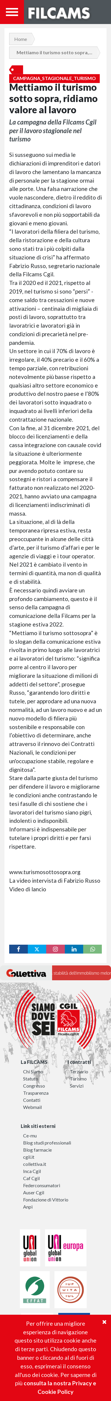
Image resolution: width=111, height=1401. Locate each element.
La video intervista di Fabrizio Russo (55, 880)
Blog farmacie (37, 1150)
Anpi (28, 1206)
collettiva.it (34, 1164)
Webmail (32, 1107)
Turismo (78, 1078)
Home (20, 39)
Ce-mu (30, 1135)
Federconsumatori (41, 1185)
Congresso (34, 1085)
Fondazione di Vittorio (45, 1199)
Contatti (31, 1100)
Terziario (79, 1071)
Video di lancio (28, 889)
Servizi (76, 1085)
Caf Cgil (31, 1178)
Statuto (30, 1078)
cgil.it (28, 1157)
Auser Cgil (33, 1192)
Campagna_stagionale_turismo (54, 78)
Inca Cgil (32, 1171)
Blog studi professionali (47, 1142)
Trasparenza (36, 1093)
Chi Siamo (33, 1071)
